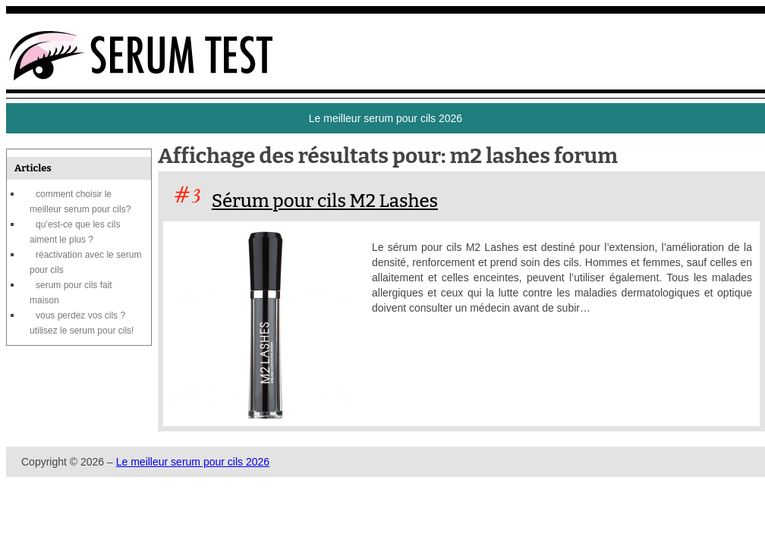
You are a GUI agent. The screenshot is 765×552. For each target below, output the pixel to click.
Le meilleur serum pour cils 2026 (192, 462)
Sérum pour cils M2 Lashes (325, 201)
